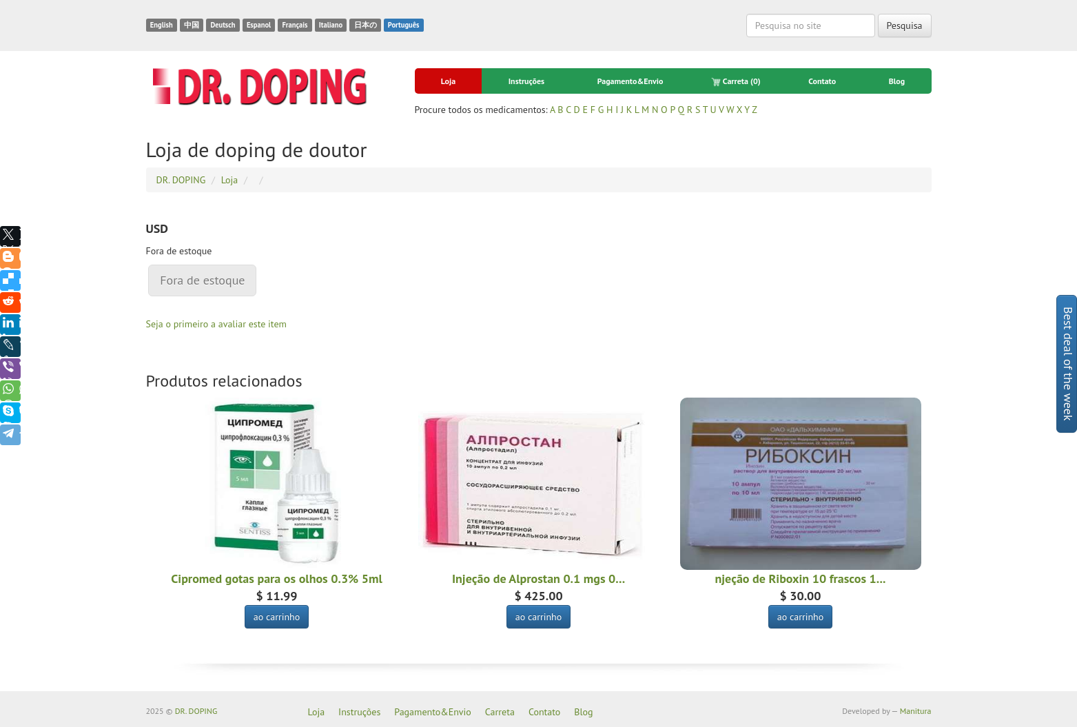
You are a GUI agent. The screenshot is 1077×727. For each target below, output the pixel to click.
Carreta (736, 81)
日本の (365, 25)
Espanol (259, 25)
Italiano (330, 25)
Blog (897, 81)
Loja (448, 81)
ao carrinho (277, 617)
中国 (191, 25)
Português (404, 25)
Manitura (916, 711)
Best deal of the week (1068, 364)
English (161, 25)
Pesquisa (905, 25)
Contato (822, 81)
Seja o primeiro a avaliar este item (216, 324)
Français (294, 25)
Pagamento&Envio (630, 81)
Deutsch (222, 25)
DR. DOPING (196, 711)
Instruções (526, 81)
